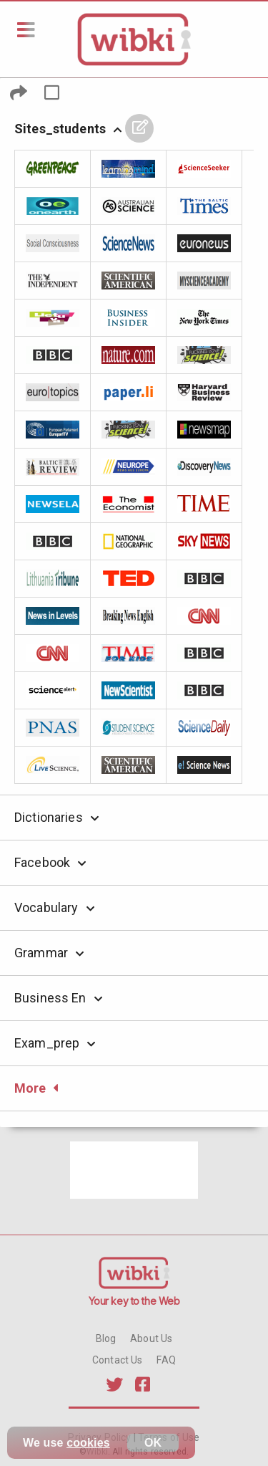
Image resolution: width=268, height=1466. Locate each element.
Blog (106, 1338)
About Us (151, 1338)
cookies (88, 1443)
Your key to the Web (134, 1301)
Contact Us (117, 1360)
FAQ (166, 1360)
